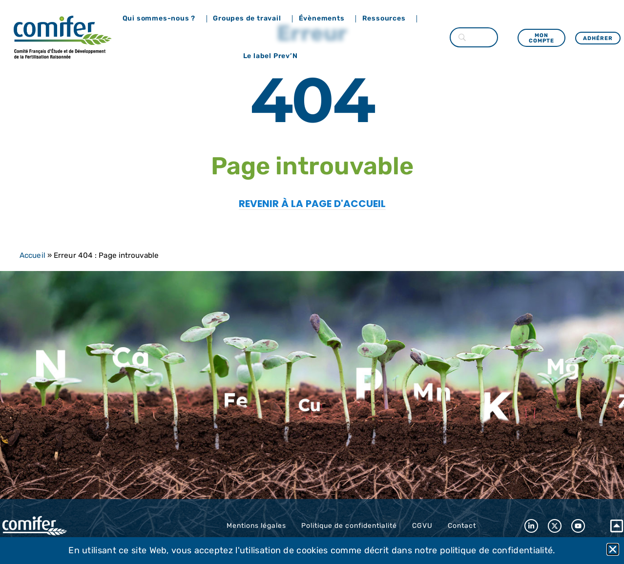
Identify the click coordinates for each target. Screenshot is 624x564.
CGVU (422, 526)
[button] (613, 549)
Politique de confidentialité (349, 526)
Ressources (386, 18)
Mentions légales (256, 526)
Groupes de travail (249, 18)
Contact (462, 526)
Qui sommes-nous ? (162, 18)
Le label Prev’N (273, 56)
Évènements (324, 18)
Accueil (32, 255)
